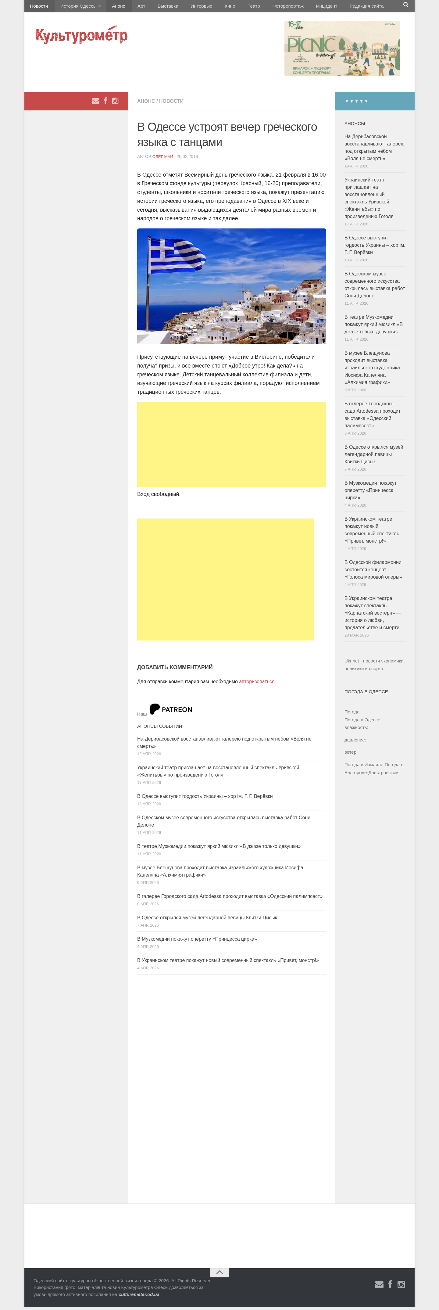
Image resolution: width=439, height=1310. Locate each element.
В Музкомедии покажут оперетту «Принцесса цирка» (197, 942)
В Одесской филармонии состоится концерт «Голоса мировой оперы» (373, 573)
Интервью (187, 7)
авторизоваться (256, 684)
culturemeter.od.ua (139, 1297)
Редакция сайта (338, 7)
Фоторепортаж (264, 7)
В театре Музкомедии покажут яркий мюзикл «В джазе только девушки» (219, 849)
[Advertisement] (231, 447)
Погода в (362, 722)
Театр (233, 7)
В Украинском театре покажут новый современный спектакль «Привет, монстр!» (228, 963)
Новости (38, 7)
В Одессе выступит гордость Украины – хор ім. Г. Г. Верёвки (205, 799)
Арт (133, 7)
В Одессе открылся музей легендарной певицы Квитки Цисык (207, 920)
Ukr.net (351, 663)
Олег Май (163, 159)
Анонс (113, 7)
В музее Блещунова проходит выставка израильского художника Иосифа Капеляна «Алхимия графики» (372, 371)
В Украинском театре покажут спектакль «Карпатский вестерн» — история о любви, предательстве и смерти (372, 616)
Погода (351, 714)
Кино (212, 7)
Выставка (156, 7)
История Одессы (75, 7)
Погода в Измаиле (363, 767)
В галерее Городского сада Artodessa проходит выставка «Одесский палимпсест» (230, 899)
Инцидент (300, 7)
